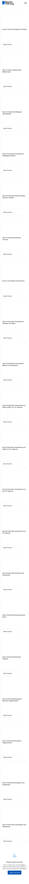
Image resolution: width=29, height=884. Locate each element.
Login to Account (14, 872)
